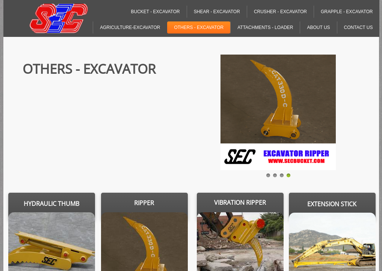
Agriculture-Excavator (130, 27)
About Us (318, 27)
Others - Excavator (198, 27)
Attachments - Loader (265, 27)
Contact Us (358, 27)
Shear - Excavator (217, 11)
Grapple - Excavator (347, 11)
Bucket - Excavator (155, 11)
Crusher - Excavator (280, 11)
